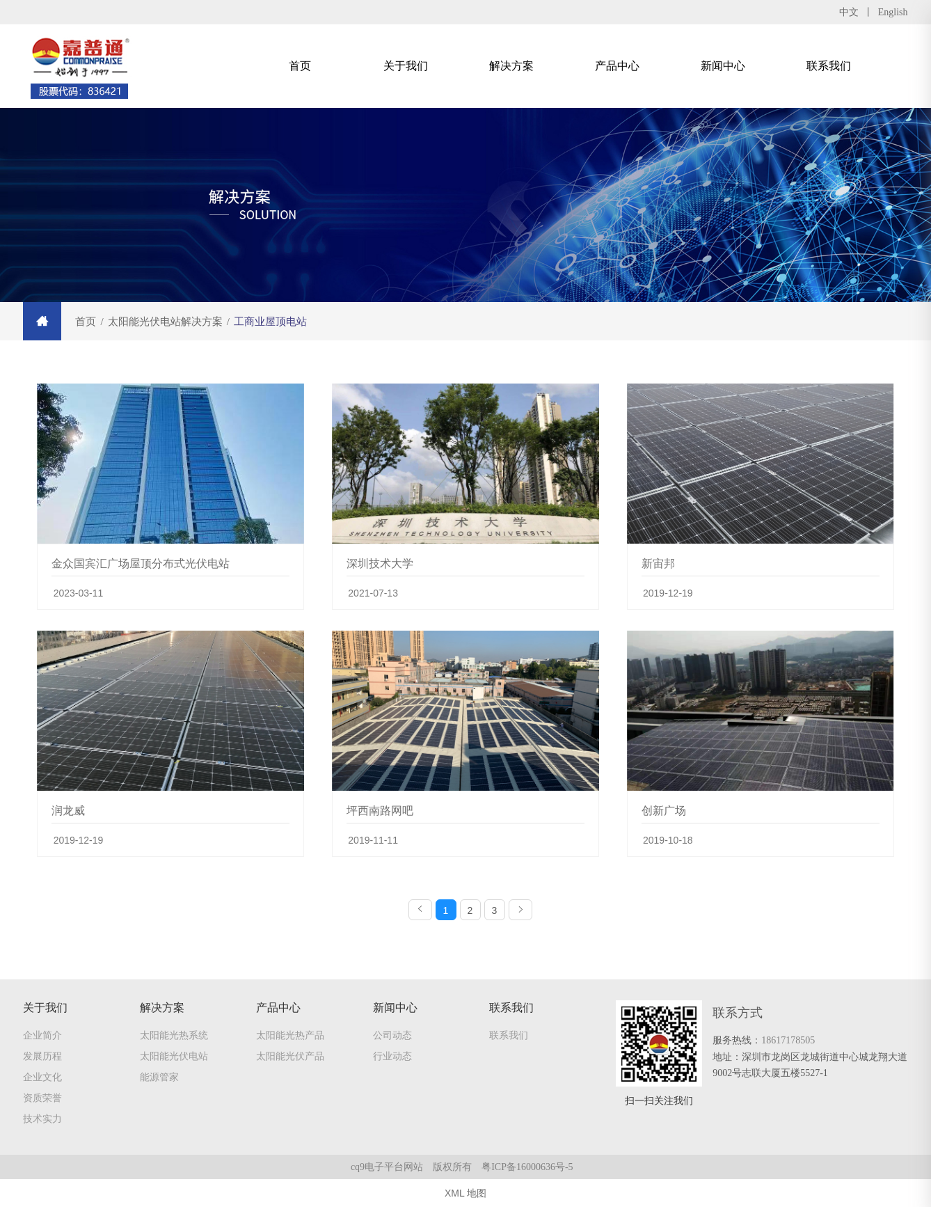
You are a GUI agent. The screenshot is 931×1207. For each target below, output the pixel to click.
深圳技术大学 (380, 563)
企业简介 (42, 1035)
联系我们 (828, 66)
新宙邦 (658, 563)
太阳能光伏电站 (174, 1056)
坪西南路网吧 (380, 810)
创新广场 (664, 810)
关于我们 (405, 66)
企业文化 (42, 1076)
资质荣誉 (42, 1097)
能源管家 (159, 1076)
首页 (300, 66)
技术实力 (42, 1118)
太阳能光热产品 (290, 1035)
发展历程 (42, 1056)
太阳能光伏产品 (290, 1056)
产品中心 (617, 66)
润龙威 (68, 810)
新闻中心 (723, 66)
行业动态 (392, 1056)
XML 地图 (465, 1193)
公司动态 (392, 1035)
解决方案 (511, 66)
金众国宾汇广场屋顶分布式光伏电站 (140, 563)
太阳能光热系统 (174, 1035)
